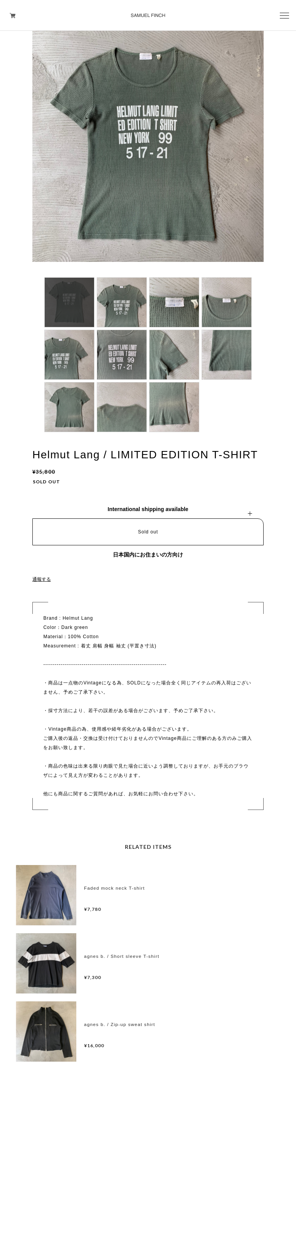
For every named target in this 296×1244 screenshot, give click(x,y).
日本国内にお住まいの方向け (148, 555)
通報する (41, 579)
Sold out (148, 532)
